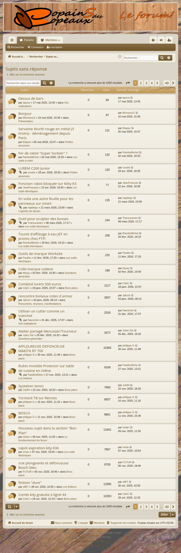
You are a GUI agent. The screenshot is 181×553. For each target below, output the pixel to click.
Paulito (27, 257)
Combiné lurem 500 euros (39, 284)
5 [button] (157, 83)
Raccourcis (13, 41)
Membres (51, 40)
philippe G (29, 354)
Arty (82, 537)
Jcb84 (26, 389)
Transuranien (35, 222)
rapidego (33, 207)
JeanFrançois (30, 187)
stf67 (26, 486)
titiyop (26, 272)
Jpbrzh (27, 300)
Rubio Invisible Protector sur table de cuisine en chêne (46, 368)
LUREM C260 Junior (34, 168)
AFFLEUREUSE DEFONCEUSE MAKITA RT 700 (41, 348)
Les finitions (25, 378)
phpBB (79, 533)
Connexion (37, 47)
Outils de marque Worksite (40, 253)
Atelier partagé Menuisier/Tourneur (47, 331)
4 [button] (152, 83)
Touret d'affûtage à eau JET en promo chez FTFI (43, 236)
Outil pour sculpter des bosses (43, 218)
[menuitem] (102, 40)
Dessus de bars (30, 98)
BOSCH (24, 413)
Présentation (25, 121)
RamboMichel (31, 157)
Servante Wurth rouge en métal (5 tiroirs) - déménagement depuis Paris (46, 133)
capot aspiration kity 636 (38, 447)
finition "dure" (29, 482)
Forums (29, 40)
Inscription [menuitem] (170, 41)
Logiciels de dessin (29, 211)
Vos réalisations (27, 323)
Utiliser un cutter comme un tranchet (41, 313)
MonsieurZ (29, 117)
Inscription (56, 47)
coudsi (31, 172)
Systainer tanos (31, 385)
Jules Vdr (28, 335)
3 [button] (146, 83)
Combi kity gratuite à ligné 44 (42, 494)
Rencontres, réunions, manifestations (39, 303)
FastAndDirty (35, 374)
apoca (26, 102)
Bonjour (25, 113)
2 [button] (141, 83)
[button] (127, 83)
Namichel (33, 320)
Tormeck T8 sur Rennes (37, 397)
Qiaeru (107, 541)
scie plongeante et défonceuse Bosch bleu (43, 465)
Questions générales (30, 338)
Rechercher (17, 47)
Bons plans (71, 288)
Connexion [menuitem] (162, 41)
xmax (26, 451)
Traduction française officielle (85, 541)
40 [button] (167, 83)
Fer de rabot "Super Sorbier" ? (42, 153)
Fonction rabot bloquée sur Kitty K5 (47, 183)
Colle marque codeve (35, 268)
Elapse (27, 142)
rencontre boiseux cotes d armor (45, 296)
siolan (26, 436)
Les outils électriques (37, 226)
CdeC (26, 288)
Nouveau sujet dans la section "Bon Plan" (47, 430)
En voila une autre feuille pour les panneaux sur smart (45, 200)
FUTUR (27, 471)
